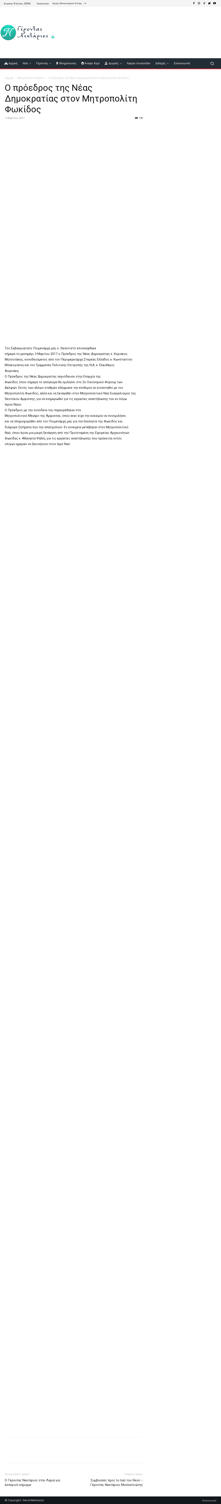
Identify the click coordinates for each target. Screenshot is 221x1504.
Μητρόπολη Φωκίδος (30, 78)
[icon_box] (69, 4)
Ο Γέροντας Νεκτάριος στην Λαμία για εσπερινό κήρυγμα (32, 1482)
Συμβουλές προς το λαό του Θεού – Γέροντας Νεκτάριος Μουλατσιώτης (116, 1482)
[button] (212, 63)
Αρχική (9, 78)
